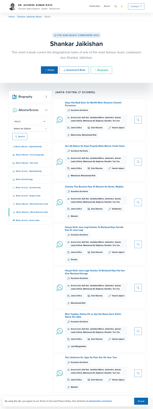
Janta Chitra (76, 127)
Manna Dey (76, 135)
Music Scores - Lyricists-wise (26, 187)
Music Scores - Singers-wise (26, 195)
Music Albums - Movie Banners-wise (30, 212)
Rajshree (100, 120)
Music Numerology (22, 179)
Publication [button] (94, 6)
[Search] (115, 6)
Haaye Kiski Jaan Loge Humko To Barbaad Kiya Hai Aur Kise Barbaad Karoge (95, 272)
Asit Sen (85, 117)
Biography (101, 70)
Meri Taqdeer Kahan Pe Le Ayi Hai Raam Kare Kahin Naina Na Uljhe (93, 315)
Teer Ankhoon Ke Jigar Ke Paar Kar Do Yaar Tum (91, 357)
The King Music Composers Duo (76, 35)
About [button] (107, 6)
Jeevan (118, 117)
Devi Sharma (96, 127)
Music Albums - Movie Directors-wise (30, 203)
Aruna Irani (76, 117)
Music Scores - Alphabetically (27, 171)
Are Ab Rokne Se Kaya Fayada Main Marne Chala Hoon (95, 146)
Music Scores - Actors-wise (25, 220)
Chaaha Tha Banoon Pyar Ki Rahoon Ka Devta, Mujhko (94, 186)
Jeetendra (109, 117)
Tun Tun (116, 120)
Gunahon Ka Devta (79, 110)
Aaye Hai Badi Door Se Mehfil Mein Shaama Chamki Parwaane (93, 104)
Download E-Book (74, 70)
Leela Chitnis (76, 120)
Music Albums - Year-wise (25, 163)
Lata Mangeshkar (78, 346)
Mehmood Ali (89, 120)
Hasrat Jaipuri (118, 127)
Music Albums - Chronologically (28, 154)
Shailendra (116, 208)
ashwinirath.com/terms (100, 401)
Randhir (108, 120)
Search (20, 136)
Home (11, 16)
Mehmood (75, 175)
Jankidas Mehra (97, 117)
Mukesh (74, 216)
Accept (141, 401)
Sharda (74, 259)
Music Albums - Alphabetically (27, 146)
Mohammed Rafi (89, 135)
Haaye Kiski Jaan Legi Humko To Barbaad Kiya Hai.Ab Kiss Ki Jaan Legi (94, 228)
